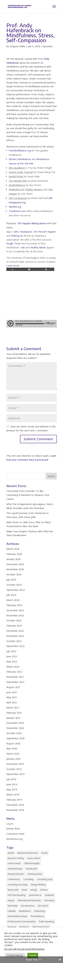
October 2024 (14, 584)
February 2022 (14, 671)
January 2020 (13, 758)
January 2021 (13, 717)
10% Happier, (24, 223)
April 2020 (11, 748)
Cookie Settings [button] (15, 955)
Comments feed (15, 833)
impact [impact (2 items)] (11, 900)
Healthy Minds (38, 247)
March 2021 (12, 707)
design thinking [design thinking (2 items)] (38, 884)
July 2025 (11, 579)
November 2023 (15, 615)
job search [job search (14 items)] (43, 905)
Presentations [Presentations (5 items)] (37, 916)
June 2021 (11, 692)
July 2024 (11, 594)
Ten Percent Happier (44, 231)
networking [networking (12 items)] (39, 911)
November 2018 (15, 810)
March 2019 (12, 794)
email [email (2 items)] (24, 889)
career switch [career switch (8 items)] (14, 863)
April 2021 (11, 702)
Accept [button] (32, 955)
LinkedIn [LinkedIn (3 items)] (12, 911)
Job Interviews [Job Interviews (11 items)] (27, 905)
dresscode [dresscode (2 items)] (13, 889)
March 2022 (12, 666)
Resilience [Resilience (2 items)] (24, 926)
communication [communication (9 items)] (34, 874)
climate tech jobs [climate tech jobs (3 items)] (16, 874)
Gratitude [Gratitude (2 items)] (49, 895)
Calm (15, 231)
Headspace (26, 231)
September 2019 (15, 774)
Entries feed (12, 828)
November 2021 (15, 676)
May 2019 (11, 789)
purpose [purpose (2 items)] (12, 926)
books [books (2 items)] (44, 852)
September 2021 (15, 682)
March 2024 (12, 600)
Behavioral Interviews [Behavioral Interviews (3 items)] (27, 852)
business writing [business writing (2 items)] (16, 858)
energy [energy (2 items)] (33, 889)
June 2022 (11, 656)
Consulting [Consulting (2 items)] (28, 879)
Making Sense (38, 223)
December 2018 (15, 804)
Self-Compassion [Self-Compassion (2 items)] (40, 926)
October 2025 (14, 574)
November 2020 (15, 728)
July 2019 (11, 779)
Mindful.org (15, 206)
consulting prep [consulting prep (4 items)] (44, 879)
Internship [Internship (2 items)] (12, 905)
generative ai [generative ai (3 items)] (35, 895)
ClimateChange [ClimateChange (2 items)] (15, 868)
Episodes (48, 46)
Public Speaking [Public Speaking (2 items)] (46, 921)
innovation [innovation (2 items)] (49, 900)
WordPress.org (14, 838)
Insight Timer (13, 243)
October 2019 (14, 769)
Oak (22, 247)
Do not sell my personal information (24, 949)
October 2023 (14, 620)
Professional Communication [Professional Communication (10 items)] (22, 921)
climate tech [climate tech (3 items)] (31, 868)
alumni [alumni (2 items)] (11, 852)
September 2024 (15, 589)
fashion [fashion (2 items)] (44, 889)
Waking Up (17, 235)
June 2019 (11, 784)
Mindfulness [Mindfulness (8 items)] (25, 911)
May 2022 (11, 661)
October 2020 (14, 733)
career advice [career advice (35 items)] (33, 858)
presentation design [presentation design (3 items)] (17, 916)
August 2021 (13, 687)
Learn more (12, 265)
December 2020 (15, 722)
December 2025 (15, 564)
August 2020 (13, 743)
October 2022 (14, 641)
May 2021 (11, 697)
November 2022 (15, 636)
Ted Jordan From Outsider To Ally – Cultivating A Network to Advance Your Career (27, 495)
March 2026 (12, 548)
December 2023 (15, 610)
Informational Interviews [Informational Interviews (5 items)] (29, 900)
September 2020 (15, 738)
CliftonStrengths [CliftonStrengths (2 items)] (32, 863)
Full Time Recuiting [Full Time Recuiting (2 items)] (17, 895)
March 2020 (12, 753)
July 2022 (11, 651)
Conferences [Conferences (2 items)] (14, 879)
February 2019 (14, 799)
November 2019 (15, 764)
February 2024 (14, 605)
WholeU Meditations (20, 159)
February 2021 (14, 712)
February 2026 (14, 554)
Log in (9, 823)
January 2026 (13, 559)
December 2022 (15, 630)
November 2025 (15, 569)
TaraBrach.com (17, 211)
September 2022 (15, 646)
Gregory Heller (17, 46)
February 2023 (14, 625)
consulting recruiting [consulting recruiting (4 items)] (18, 884)
